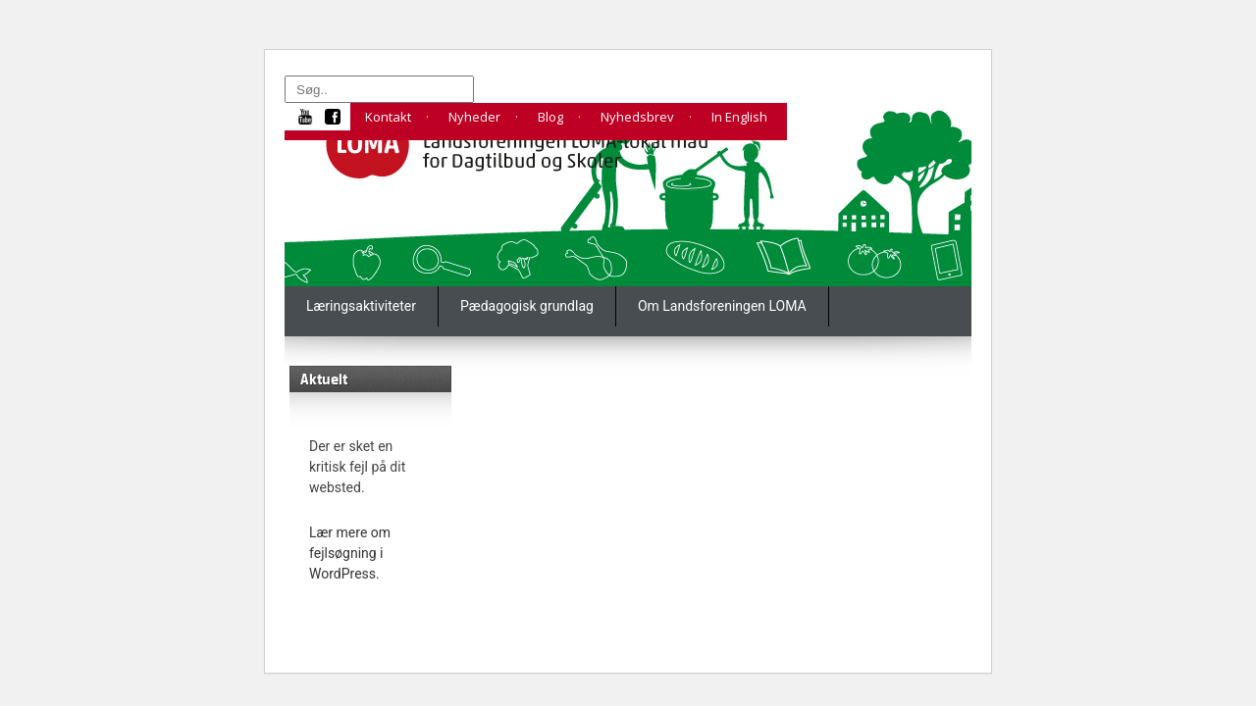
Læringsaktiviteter (361, 306)
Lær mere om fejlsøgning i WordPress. (350, 553)
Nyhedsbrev (637, 117)
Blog (550, 117)
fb (337, 117)
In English (739, 117)
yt (312, 117)
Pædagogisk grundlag (527, 306)
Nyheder (474, 117)
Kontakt (388, 117)
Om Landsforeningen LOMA (722, 306)
